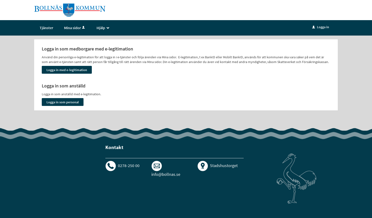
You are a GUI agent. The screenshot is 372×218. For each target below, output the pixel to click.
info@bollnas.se (165, 174)
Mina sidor (75, 27)
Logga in (320, 27)
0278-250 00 (129, 165)
